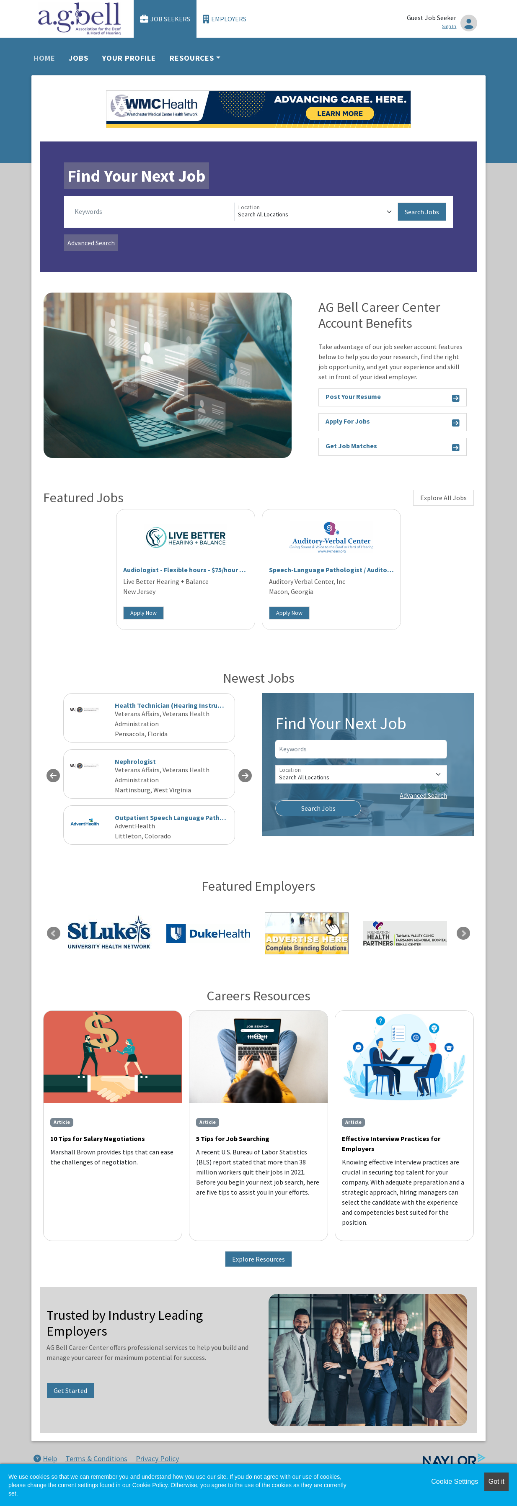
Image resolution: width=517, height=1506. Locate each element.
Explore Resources (258, 1259)
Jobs (78, 58)
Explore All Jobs (443, 497)
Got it (496, 1481)
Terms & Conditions (96, 1458)
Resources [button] (192, 58)
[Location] (316, 212)
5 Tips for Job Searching (232, 1138)
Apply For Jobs (393, 422)
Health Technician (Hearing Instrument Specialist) (191, 705)
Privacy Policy (157, 1458)
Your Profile (129, 58)
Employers (224, 19)
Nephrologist (135, 761)
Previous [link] (53, 933)
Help (45, 1458)
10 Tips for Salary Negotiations (97, 1138)
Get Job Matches (393, 447)
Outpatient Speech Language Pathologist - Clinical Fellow (203, 817)
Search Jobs (422, 212)
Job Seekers (165, 19)
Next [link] (463, 933)
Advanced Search (91, 243)
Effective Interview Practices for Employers (391, 1143)
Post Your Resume (393, 397)
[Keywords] (153, 212)
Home (44, 58)
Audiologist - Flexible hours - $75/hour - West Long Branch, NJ (216, 569)
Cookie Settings (454, 1481)
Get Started (70, 1390)
